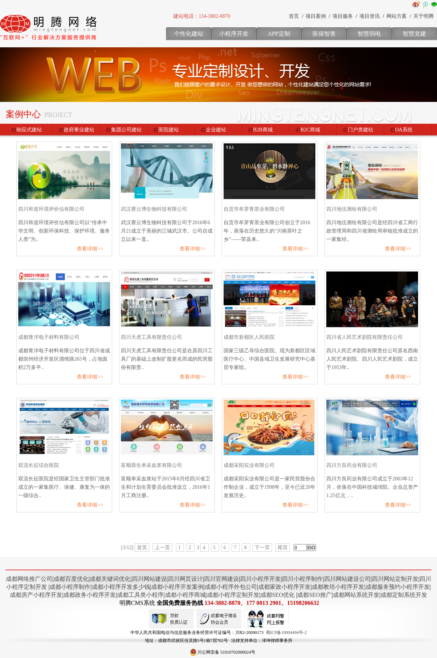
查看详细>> (90, 248)
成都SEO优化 (277, 595)
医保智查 (324, 34)
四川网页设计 (185, 579)
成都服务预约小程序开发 (398, 587)
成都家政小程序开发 (284, 587)
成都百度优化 (71, 579)
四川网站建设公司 (347, 579)
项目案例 (316, 16)
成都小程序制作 (70, 587)
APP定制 (279, 34)
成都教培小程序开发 (338, 587)
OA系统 (404, 129)
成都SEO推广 (314, 595)
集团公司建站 (126, 129)
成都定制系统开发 (404, 595)
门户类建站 (360, 129)
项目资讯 (369, 16)
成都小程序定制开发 (233, 595)
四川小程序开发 (260, 579)
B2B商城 (263, 129)
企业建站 (216, 129)
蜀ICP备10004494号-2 (286, 632)
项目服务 (342, 16)
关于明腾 (423, 16)
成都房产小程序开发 (36, 595)
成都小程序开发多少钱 (121, 587)
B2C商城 (310, 129)
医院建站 (168, 129)
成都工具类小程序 (140, 595)
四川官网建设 (221, 579)
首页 (294, 16)
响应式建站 (29, 129)
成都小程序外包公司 (231, 587)
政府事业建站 (79, 129)
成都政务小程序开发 (89, 595)
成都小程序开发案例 (177, 587)
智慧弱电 (369, 34)
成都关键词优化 (110, 579)
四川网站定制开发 (395, 579)
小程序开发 (233, 34)
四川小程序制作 (302, 579)
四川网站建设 (149, 579)
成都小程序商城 (185, 595)
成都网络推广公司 (29, 579)
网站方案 (396, 16)
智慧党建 (414, 34)
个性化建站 (188, 34)
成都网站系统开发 (356, 595)
